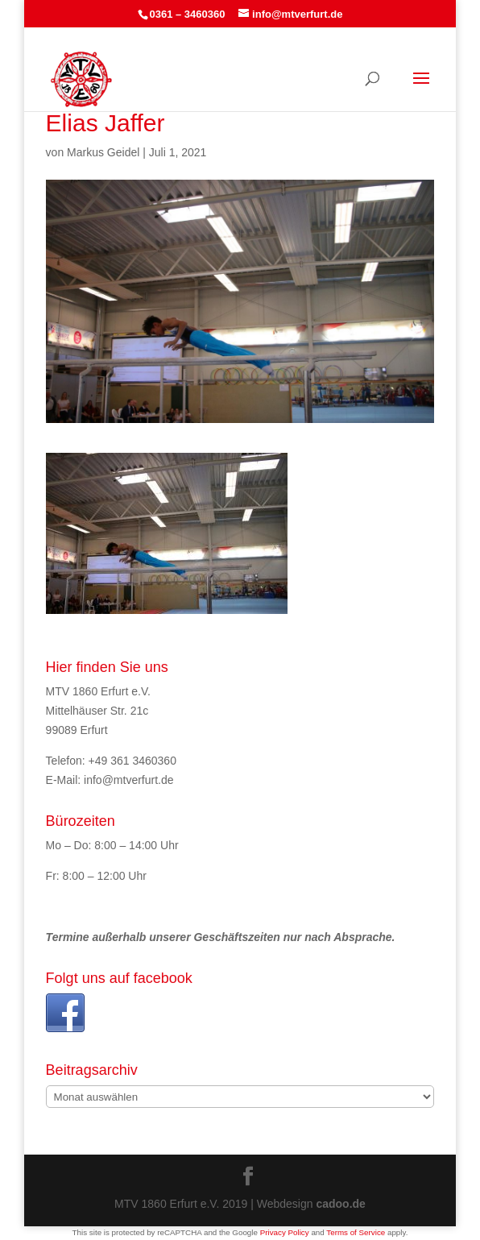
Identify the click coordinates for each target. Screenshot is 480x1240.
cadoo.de (340, 1203)
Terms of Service (355, 1232)
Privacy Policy (284, 1232)
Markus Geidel (103, 152)
